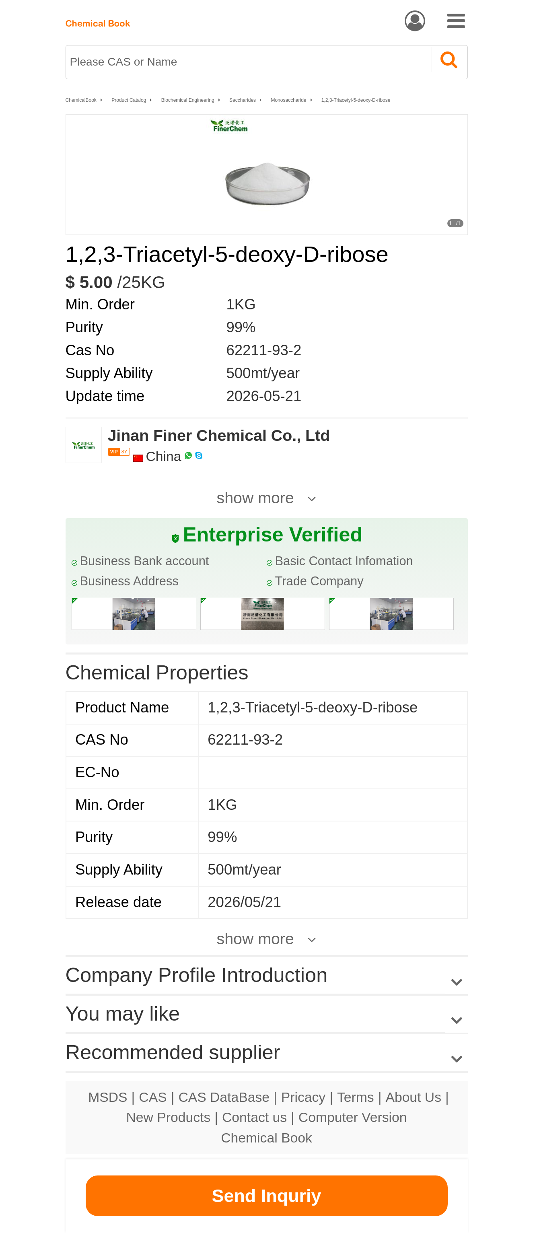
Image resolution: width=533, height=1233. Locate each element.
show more (255, 497)
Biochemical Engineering (187, 100)
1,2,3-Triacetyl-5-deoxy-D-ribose (356, 100)
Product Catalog (128, 100)
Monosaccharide (288, 100)
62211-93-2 (264, 350)
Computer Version (352, 1117)
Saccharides (242, 100)
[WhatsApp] (188, 456)
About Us (413, 1097)
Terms (355, 1097)
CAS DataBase (224, 1097)
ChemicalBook (81, 100)
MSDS (107, 1097)
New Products (168, 1117)
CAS (153, 1097)
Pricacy (303, 1097)
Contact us (254, 1117)
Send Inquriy (266, 1196)
